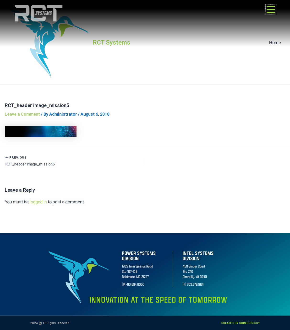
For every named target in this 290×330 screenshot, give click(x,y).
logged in (38, 201)
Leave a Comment (22, 114)
